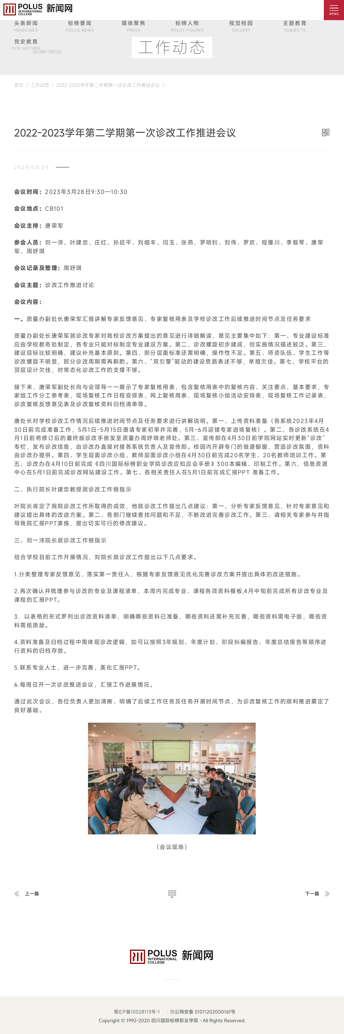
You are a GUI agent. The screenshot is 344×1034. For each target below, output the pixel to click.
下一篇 (312, 893)
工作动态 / (41, 85)
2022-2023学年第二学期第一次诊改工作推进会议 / (109, 85)
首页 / (21, 85)
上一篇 (32, 893)
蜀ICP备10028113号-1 (137, 1012)
